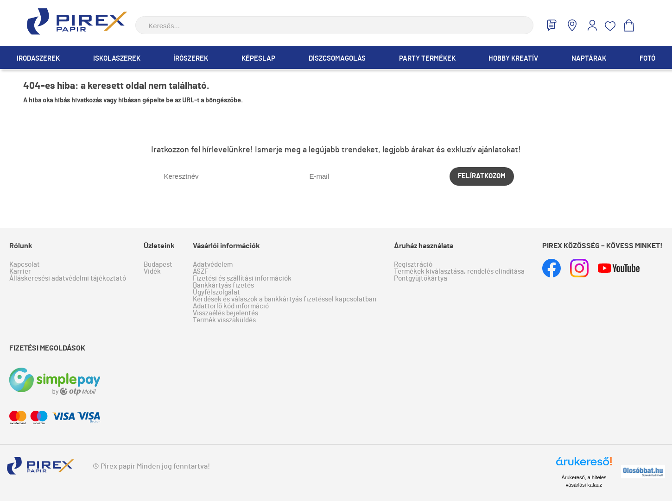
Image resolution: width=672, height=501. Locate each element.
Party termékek (427, 58)
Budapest (158, 264)
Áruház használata (423, 246)
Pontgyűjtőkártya (420, 278)
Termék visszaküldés (224, 320)
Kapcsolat (24, 264)
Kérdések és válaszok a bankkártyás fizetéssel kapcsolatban (284, 299)
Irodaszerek (38, 58)
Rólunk (20, 246)
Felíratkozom (482, 176)
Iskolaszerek (116, 58)
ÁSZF (200, 271)
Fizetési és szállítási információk (242, 278)
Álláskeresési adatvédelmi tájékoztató (67, 278)
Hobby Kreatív (513, 58)
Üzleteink (159, 246)
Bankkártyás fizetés (223, 285)
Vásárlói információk (226, 246)
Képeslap (258, 58)
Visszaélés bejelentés (225, 313)
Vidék (152, 271)
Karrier (20, 271)
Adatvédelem (213, 264)
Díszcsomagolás (337, 58)
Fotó (647, 58)
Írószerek (190, 58)
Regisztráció (413, 264)
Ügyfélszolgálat (216, 292)
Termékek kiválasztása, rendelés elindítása (459, 271)
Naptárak (588, 58)
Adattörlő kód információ (231, 306)
